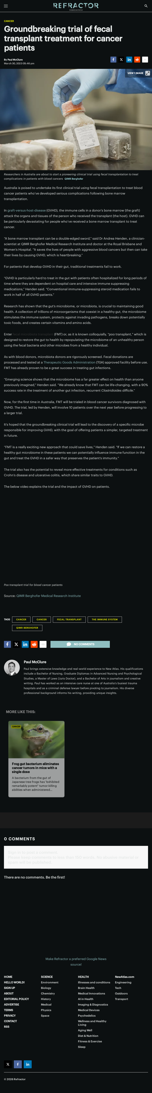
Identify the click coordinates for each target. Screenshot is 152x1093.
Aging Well (85, 1030)
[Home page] (75, 7)
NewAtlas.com (124, 977)
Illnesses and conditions (94, 982)
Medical (46, 1004)
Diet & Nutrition (88, 1036)
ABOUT (8, 993)
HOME (8, 977)
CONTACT (10, 1021)
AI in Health (85, 999)
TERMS (8, 1010)
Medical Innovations (91, 993)
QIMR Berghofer (74, 178)
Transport (121, 999)
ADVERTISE (11, 1004)
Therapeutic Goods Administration (69, 362)
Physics (46, 1010)
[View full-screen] (147, 73)
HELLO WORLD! (14, 982)
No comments (80, 644)
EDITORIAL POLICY (16, 999)
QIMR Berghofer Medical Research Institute (48, 596)
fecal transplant (69, 619)
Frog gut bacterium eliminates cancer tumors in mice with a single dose (35, 768)
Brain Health (86, 988)
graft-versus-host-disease (27, 210)
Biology (46, 988)
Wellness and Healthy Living (92, 1023)
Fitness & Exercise (90, 1041)
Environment (49, 982)
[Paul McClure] (15, 59)
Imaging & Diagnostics (93, 1004)
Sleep (82, 1047)
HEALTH (83, 977)
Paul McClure (35, 662)
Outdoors (121, 993)
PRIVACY (10, 1015)
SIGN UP (9, 988)
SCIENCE (47, 977)
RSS (6, 1026)
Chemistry (48, 993)
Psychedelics (87, 1015)
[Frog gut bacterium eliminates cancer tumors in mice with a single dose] (36, 739)
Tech (118, 988)
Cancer (9, 21)
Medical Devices (89, 1010)
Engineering (123, 982)
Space (45, 1015)
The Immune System (105, 619)
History (46, 999)
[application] (76, 538)
